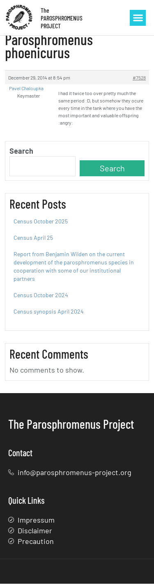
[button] (138, 18)
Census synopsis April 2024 (49, 314)
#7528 (139, 80)
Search (21, 153)
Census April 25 (33, 240)
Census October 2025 (41, 224)
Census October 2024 (41, 297)
